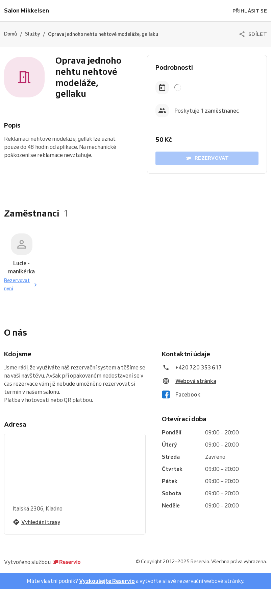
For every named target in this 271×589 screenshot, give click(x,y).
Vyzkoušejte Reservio (107, 580)
